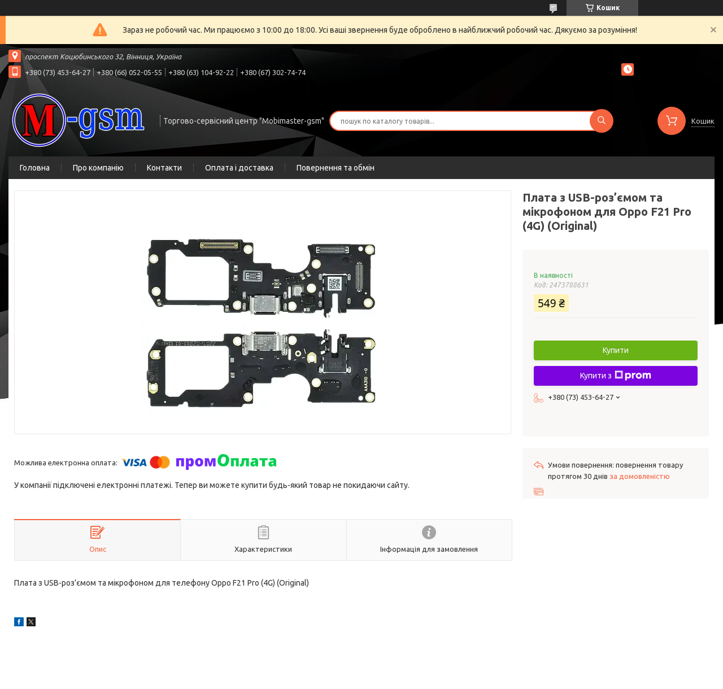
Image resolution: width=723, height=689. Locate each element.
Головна (35, 168)
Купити (616, 350)
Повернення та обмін (335, 168)
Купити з (615, 375)
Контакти (164, 168)
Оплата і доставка (239, 168)
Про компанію (98, 168)
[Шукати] (601, 121)
